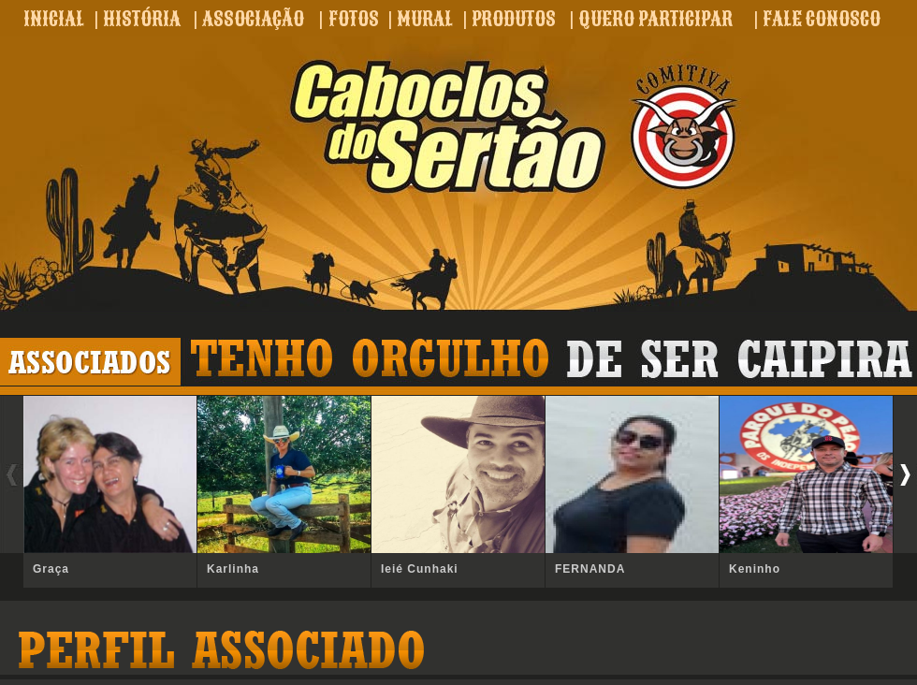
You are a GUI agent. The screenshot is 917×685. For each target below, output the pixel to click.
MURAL (425, 19)
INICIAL (53, 19)
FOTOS (353, 19)
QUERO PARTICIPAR (655, 19)
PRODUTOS (514, 19)
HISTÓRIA (142, 19)
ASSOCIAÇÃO (253, 19)
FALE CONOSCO (822, 19)
